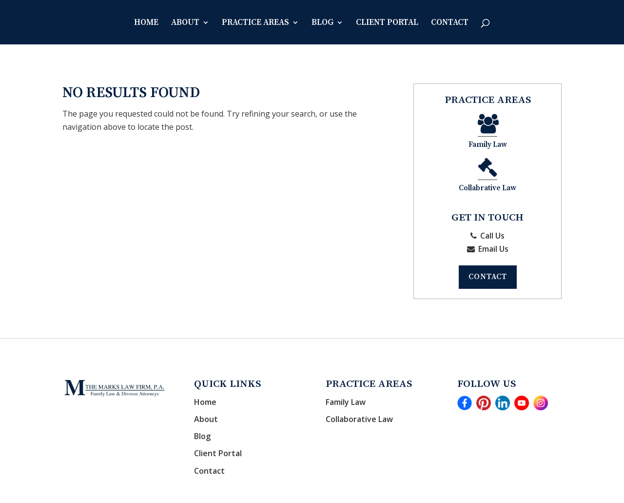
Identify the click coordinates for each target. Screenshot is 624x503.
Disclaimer (525, 489)
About (185, 23)
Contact (449, 23)
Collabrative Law (518, 133)
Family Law (457, 133)
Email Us (487, 206)
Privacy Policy (479, 489)
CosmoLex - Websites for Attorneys (394, 489)
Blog (322, 23)
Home (146, 23)
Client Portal (387, 23)
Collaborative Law (359, 377)
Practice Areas (255, 23)
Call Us (487, 193)
